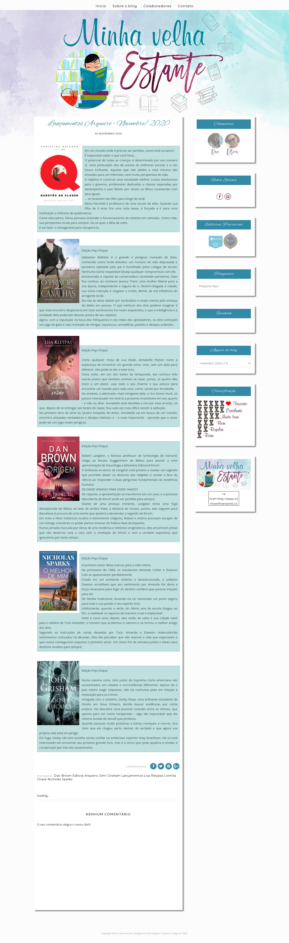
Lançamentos (132, 780)
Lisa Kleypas (153, 780)
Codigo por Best (179, 938)
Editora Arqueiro (85, 780)
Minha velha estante (122, 938)
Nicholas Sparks (60, 784)
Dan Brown (63, 780)
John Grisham (110, 780)
